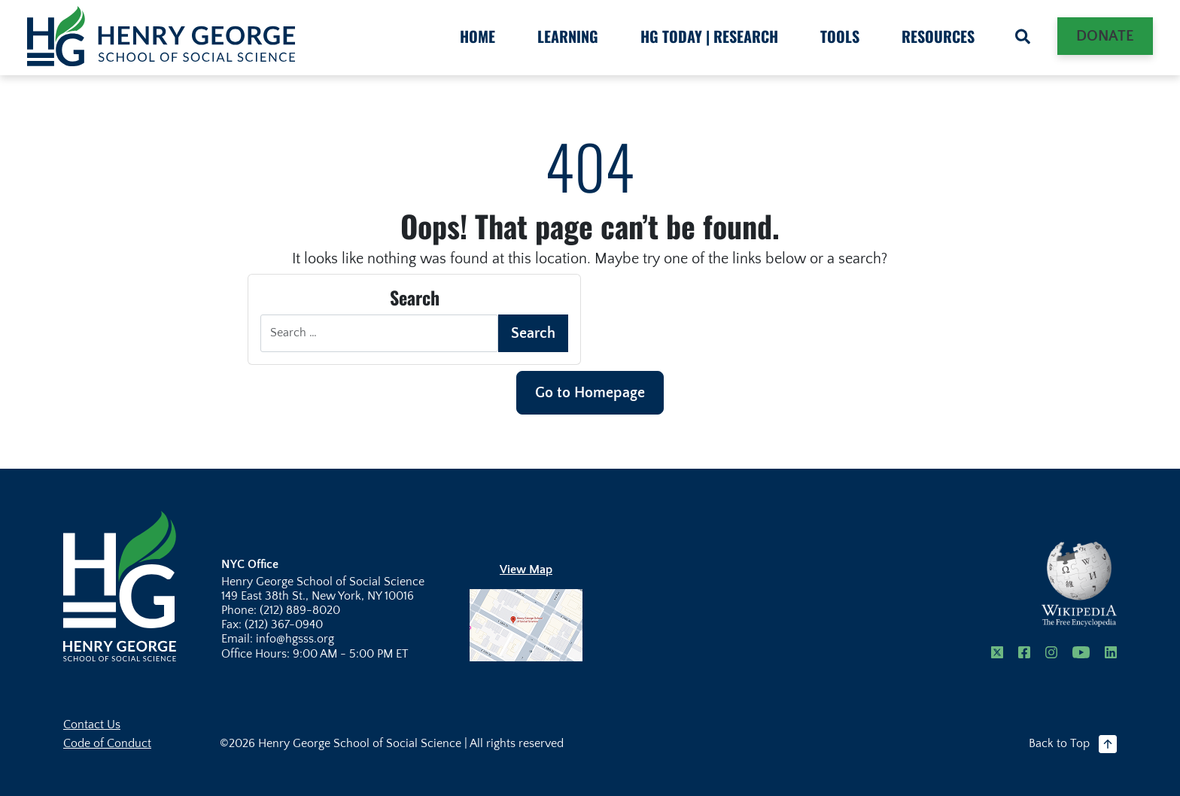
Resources (938, 36)
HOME (477, 36)
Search (533, 333)
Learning (567, 36)
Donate (1105, 36)
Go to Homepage (590, 392)
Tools (839, 36)
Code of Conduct (107, 743)
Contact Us (91, 724)
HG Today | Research (709, 36)
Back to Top (1073, 744)
